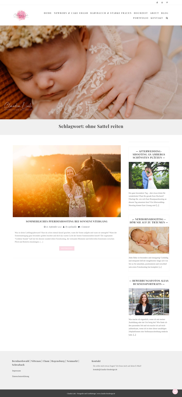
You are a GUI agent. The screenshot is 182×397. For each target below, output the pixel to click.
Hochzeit (141, 13)
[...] (157, 205)
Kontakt (157, 18)
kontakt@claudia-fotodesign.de (105, 370)
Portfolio (141, 18)
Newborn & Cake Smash (71, 13)
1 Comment (85, 226)
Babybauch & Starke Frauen (111, 13)
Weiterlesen (66, 248)
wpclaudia (72, 226)
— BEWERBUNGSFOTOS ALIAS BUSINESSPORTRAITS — (149, 282)
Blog (165, 13)
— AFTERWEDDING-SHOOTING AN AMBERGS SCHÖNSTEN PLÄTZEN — (149, 154)
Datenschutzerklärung (20, 376)
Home (48, 13)
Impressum (16, 371)
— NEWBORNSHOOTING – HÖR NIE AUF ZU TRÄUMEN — (149, 221)
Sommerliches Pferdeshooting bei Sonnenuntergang (67, 221)
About (154, 13)
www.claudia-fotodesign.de (106, 394)
